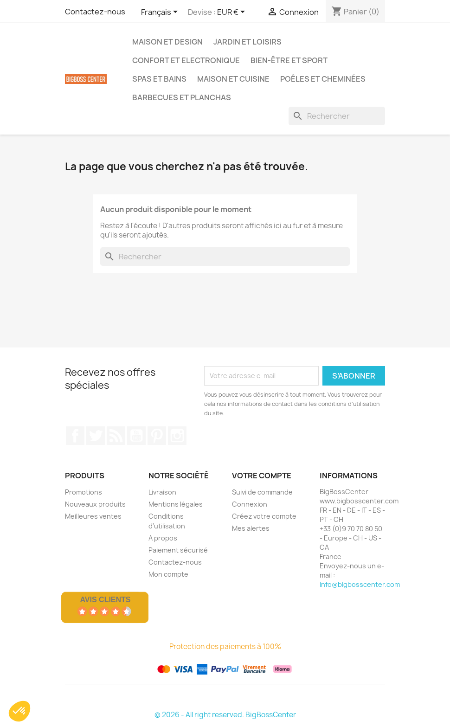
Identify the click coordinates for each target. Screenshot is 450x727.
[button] (19, 711)
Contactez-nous (95, 11)
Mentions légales (175, 504)
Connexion (249, 504)
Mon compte (168, 574)
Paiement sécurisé (178, 550)
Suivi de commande (262, 492)
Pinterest (157, 435)
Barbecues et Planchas (181, 97)
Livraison (162, 492)
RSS (116, 435)
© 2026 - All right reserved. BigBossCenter (225, 715)
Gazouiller (95, 435)
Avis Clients (105, 600)
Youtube (136, 435)
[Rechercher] (337, 116)
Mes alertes (251, 528)
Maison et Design (167, 42)
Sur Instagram (177, 435)
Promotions (83, 492)
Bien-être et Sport (289, 60)
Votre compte (261, 475)
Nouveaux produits (95, 504)
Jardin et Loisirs (247, 42)
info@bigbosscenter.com (360, 584)
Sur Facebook (75, 435)
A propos (162, 538)
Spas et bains (159, 79)
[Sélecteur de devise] (232, 12)
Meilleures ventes (93, 516)
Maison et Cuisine (233, 79)
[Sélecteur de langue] (161, 12)
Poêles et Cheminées (323, 79)
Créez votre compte (264, 516)
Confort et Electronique (186, 60)
